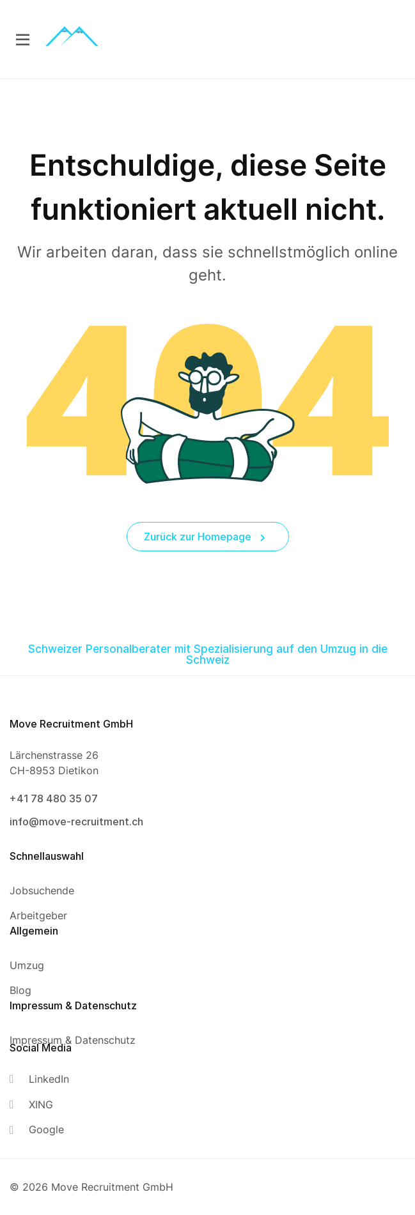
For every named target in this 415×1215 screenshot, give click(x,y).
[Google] (39, 1129)
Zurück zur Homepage (204, 536)
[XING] (39, 1104)
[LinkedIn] (39, 1079)
